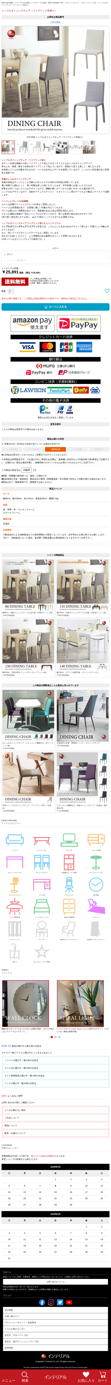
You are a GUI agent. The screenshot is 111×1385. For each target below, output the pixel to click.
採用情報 (9, 1348)
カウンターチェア (15, 885)
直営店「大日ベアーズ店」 (17, 1335)
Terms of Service (77, 1367)
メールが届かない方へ (15, 1329)
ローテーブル (42, 840)
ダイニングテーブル (15, 863)
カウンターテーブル (96, 863)
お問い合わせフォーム (56, 1282)
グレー (8, 254)
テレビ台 (69, 840)
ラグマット (96, 907)
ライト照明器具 (15, 907)
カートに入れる (58, 306)
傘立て (15, 952)
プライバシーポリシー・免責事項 (20, 1322)
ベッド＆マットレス (42, 907)
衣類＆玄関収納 (69, 907)
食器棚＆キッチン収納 (69, 863)
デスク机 (42, 885)
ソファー (15, 840)
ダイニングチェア (42, 863)
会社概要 (9, 1310)
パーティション (15, 929)
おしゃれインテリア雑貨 (42, 952)
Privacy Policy (64, 1367)
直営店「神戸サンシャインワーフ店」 (22, 1341)
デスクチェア (69, 885)
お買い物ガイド (12, 1316)
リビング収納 (96, 840)
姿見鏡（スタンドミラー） (96, 929)
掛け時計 (96, 885)
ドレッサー (42, 929)
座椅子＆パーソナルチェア (69, 929)
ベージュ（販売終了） (16, 260)
